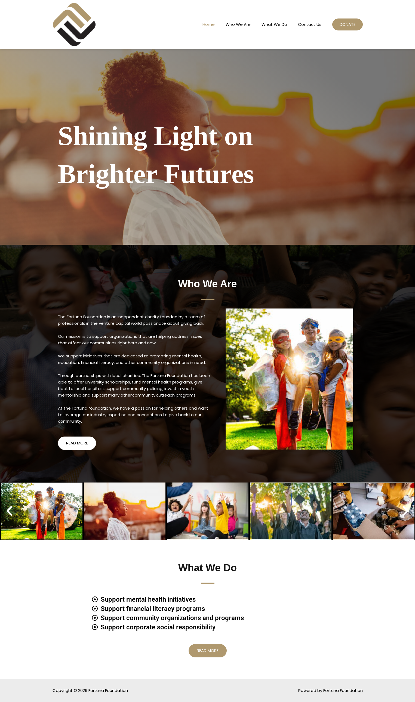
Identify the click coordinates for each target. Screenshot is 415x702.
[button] (9, 511)
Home (207, 24)
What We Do (272, 24)
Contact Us (308, 24)
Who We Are (236, 24)
